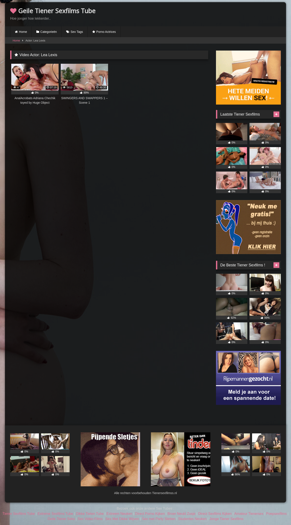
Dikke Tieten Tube (90, 513)
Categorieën (48, 31)
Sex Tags (76, 31)
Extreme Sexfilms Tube (55, 513)
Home (23, 31)
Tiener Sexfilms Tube (18, 513)
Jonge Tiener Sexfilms (226, 519)
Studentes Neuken (192, 519)
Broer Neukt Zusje (181, 513)
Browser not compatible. (230, 13)
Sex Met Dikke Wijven (122, 519)
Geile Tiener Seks (61, 519)
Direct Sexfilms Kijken (215, 513)
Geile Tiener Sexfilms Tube (53, 10)
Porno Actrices (106, 31)
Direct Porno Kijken (150, 513)
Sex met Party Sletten (158, 519)
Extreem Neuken (119, 513)
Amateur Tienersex (248, 513)
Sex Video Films (90, 519)
